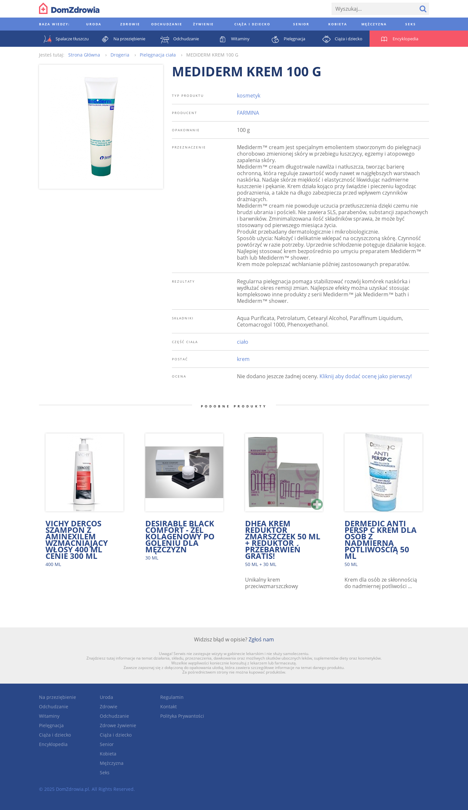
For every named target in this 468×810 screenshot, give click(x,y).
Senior (107, 744)
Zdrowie (108, 706)
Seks (105, 772)
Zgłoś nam (261, 639)
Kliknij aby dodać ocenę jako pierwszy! (365, 376)
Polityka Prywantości (182, 716)
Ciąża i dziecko (55, 735)
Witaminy (49, 716)
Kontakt (168, 706)
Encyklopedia (53, 744)
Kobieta (108, 754)
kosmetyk (248, 95)
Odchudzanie (53, 706)
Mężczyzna (112, 763)
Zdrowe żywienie (118, 725)
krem (243, 359)
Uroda (106, 697)
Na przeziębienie (57, 697)
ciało (242, 341)
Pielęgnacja (51, 725)
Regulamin (172, 697)
